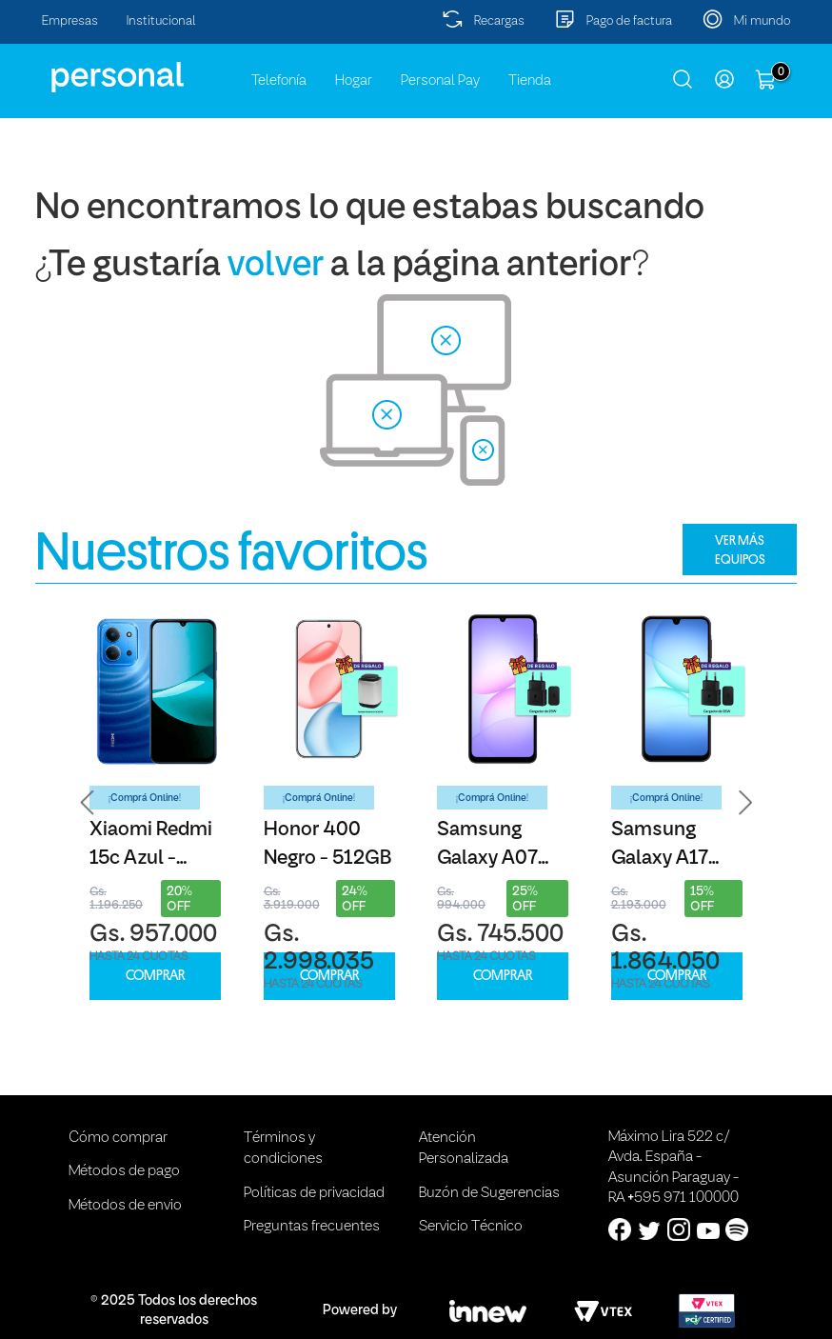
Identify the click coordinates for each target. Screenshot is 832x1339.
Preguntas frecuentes (312, 1226)
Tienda (529, 81)
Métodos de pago (124, 1171)
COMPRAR (155, 976)
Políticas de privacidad (314, 1193)
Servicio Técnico (471, 1226)
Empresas (70, 21)
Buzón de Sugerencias (489, 1193)
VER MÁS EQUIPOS (740, 549)
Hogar (353, 81)
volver (276, 266)
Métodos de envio (125, 1205)
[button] (87, 802)
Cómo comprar (118, 1138)
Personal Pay (440, 81)
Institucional (161, 21)
